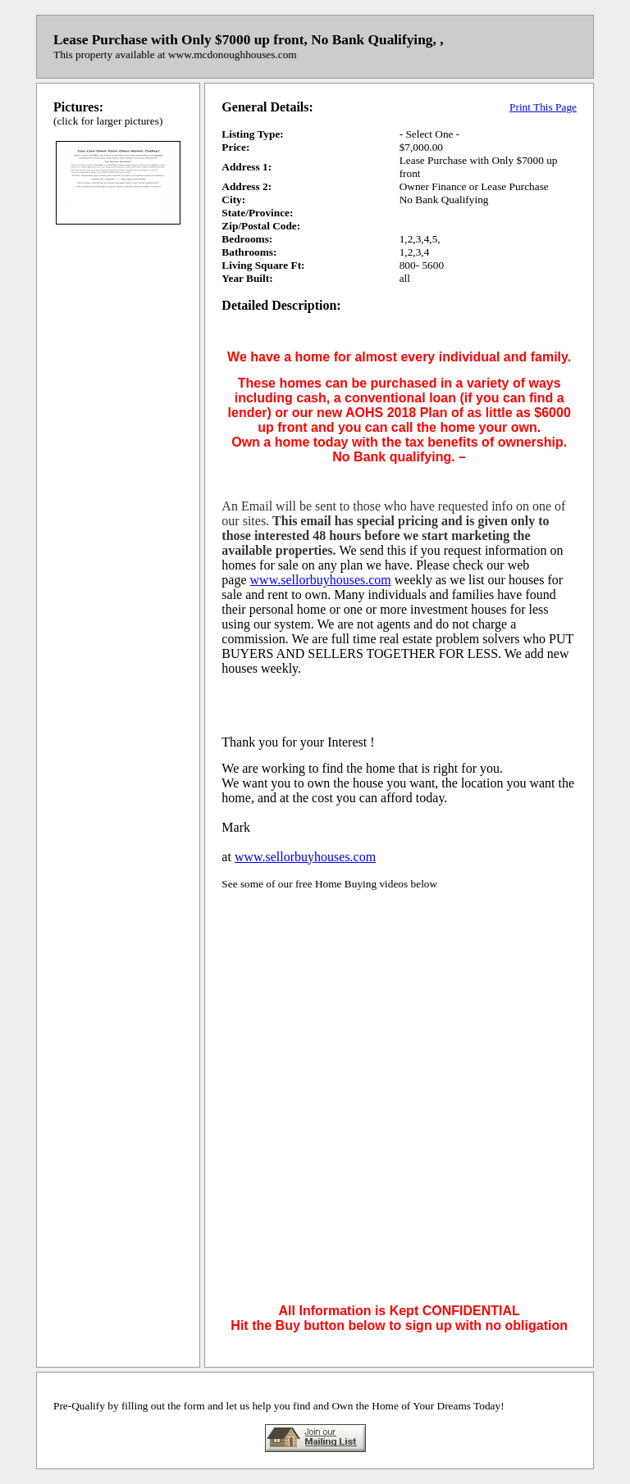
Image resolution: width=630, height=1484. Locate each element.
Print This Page (543, 107)
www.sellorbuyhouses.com (320, 580)
